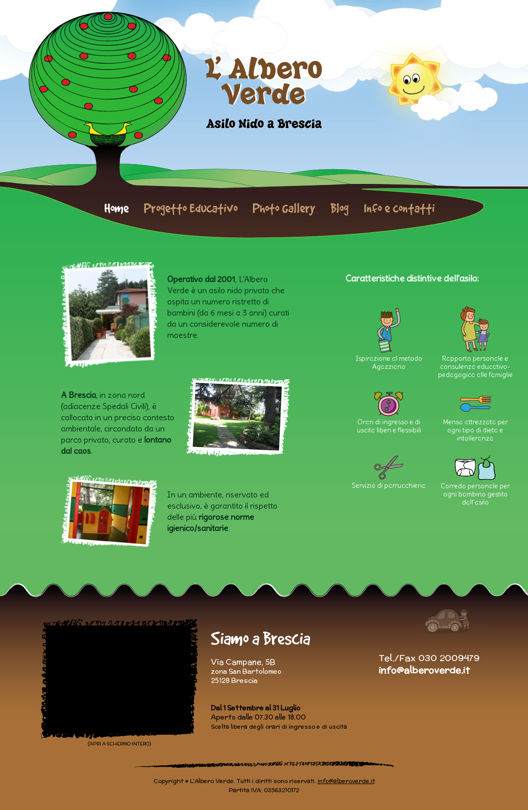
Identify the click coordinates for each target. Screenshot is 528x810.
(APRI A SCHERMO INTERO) (119, 743)
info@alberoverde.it (424, 670)
